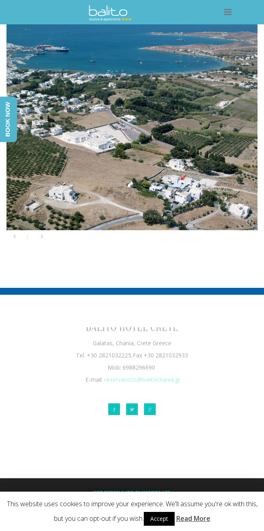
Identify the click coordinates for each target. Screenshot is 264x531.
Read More (193, 518)
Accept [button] (159, 518)
